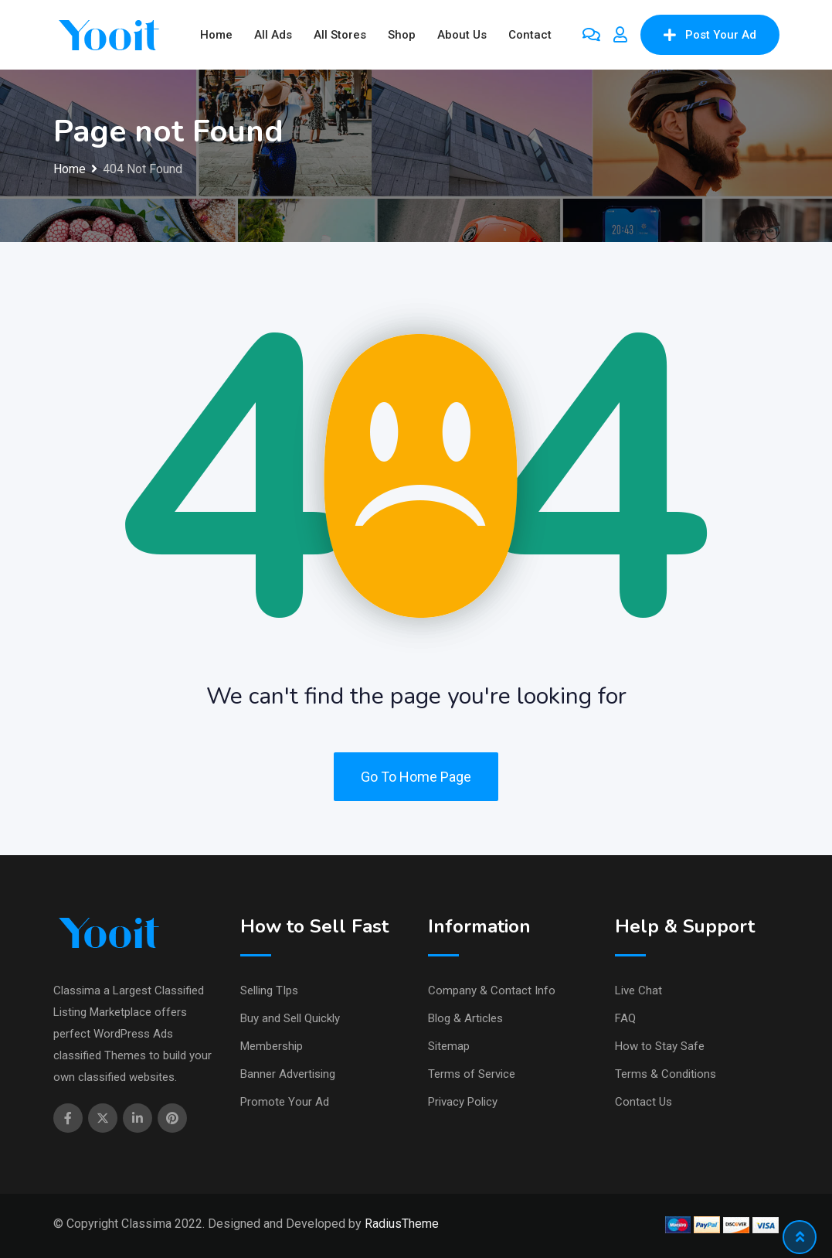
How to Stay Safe (660, 1046)
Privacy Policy (463, 1102)
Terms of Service (471, 1074)
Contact (530, 35)
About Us (462, 35)
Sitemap (449, 1046)
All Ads (273, 35)
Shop (402, 35)
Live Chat (638, 990)
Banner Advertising (287, 1074)
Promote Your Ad (284, 1102)
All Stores (340, 35)
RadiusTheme (402, 1223)
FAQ (625, 1018)
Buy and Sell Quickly (290, 1018)
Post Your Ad (710, 35)
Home (216, 35)
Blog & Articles (465, 1018)
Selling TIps (269, 990)
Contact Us (643, 1102)
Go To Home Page (416, 777)
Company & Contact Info (491, 990)
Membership (271, 1046)
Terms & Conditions (665, 1074)
